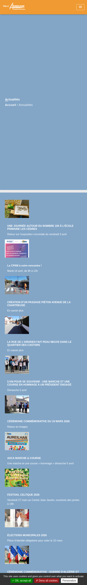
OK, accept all (21, 580)
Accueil (10, 105)
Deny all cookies (47, 580)
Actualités (26, 105)
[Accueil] (15, 7)
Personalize (69, 580)
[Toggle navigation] (80, 7)
